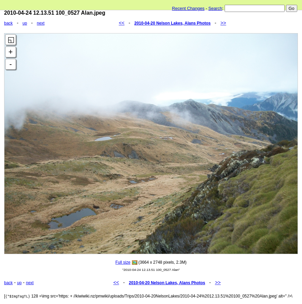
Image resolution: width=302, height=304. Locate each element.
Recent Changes (188, 8)
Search (215, 8)
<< (121, 23)
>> (223, 23)
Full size (123, 262)
